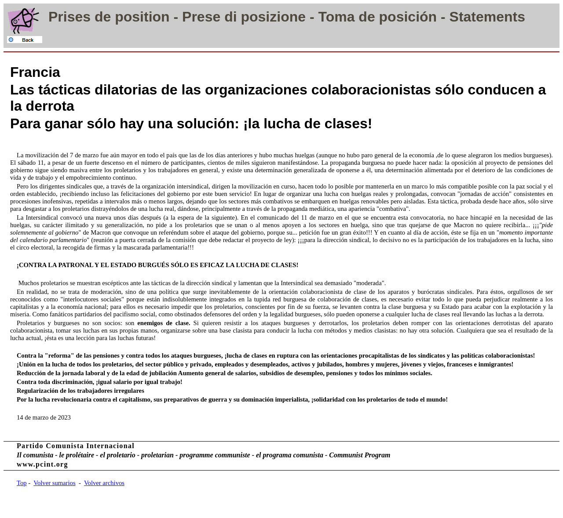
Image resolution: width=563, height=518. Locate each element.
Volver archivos (104, 482)
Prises (69, 17)
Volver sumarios (54, 482)
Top (22, 482)
